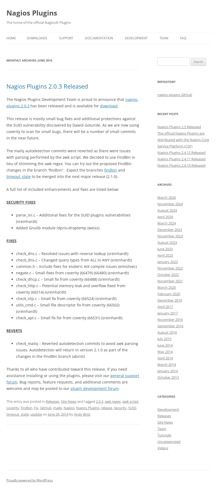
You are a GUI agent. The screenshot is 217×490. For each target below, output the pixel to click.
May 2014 (165, 351)
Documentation (99, 38)
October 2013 (168, 377)
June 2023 (165, 248)
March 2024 (166, 223)
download (109, 105)
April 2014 (165, 358)
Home (11, 38)
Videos (162, 448)
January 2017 (167, 313)
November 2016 (170, 319)
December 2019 (169, 300)
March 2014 (166, 364)
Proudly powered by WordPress (29, 480)
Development (136, 38)
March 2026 (166, 197)
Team (164, 38)
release (106, 407)
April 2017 (165, 306)
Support (66, 38)
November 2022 (170, 268)
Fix (36, 407)
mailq (57, 407)
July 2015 (164, 338)
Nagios (69, 407)
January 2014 (167, 371)
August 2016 (167, 332)
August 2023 (167, 242)
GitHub (46, 407)
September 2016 (170, 326)
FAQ (183, 38)
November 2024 (170, 204)
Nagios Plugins (31, 13)
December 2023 (169, 229)
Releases (52, 401)
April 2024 (165, 216)
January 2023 (167, 261)
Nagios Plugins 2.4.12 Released (181, 152)
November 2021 (170, 281)
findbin (110, 170)
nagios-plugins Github (174, 94)
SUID (132, 407)
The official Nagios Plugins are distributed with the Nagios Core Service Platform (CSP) (183, 140)
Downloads (37, 38)
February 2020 (168, 293)
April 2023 (165, 255)
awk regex (113, 401)
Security (120, 407)
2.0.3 (99, 401)
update (36, 414)
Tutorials (164, 435)
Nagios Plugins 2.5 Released (179, 126)
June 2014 (165, 345)
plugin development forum (95, 388)
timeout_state (18, 176)
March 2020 (166, 287)
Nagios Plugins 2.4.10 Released (181, 165)
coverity (12, 407)
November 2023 (170, 236)
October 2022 (168, 274)
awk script (130, 401)
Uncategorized (168, 441)
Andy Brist (82, 414)
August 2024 (167, 210)
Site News (68, 401)
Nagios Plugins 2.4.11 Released (181, 159)
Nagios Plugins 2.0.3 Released (47, 86)
